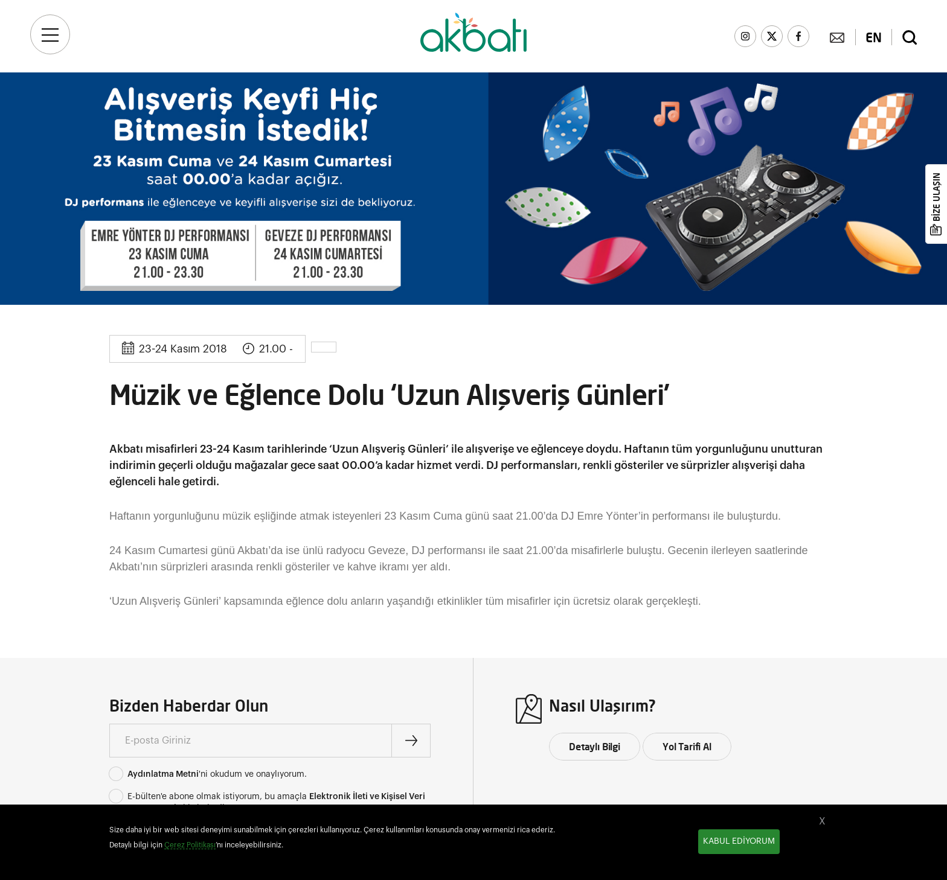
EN (873, 37)
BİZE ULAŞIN (936, 197)
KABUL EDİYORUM (739, 841)
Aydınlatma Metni (163, 774)
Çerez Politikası (190, 845)
